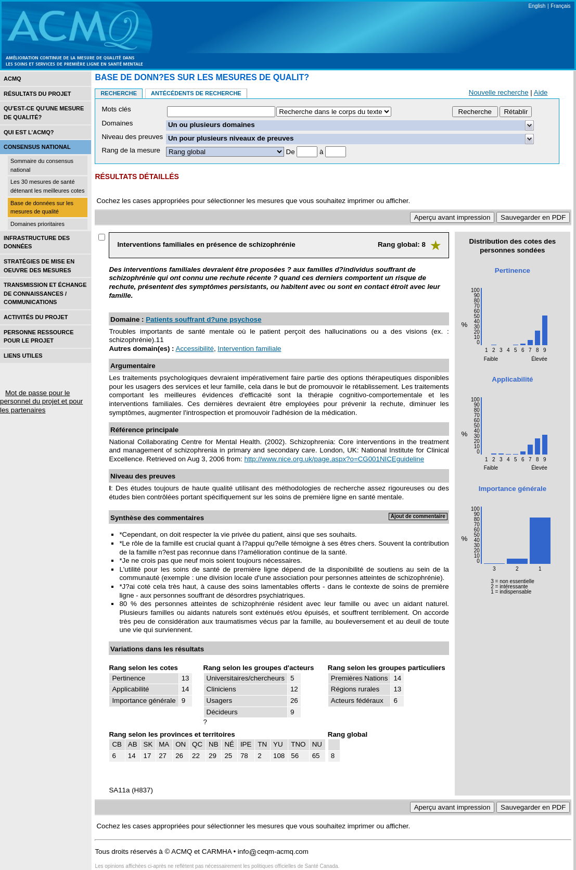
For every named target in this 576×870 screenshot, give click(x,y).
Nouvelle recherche (499, 92)
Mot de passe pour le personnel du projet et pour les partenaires (41, 401)
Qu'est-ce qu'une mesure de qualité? (44, 112)
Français (560, 6)
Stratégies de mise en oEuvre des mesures (39, 265)
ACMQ (12, 78)
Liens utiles (23, 355)
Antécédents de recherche (196, 93)
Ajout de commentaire (418, 516)
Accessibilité (195, 348)
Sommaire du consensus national (41, 165)
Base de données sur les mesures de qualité (41, 207)
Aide (541, 92)
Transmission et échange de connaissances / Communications (45, 293)
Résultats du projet (37, 94)
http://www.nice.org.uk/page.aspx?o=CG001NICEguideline (334, 459)
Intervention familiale (249, 348)
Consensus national (37, 147)
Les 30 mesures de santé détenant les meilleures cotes (47, 186)
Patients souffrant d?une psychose (203, 319)
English (536, 6)
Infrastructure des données (37, 242)
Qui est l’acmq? (29, 132)
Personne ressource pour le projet (38, 336)
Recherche (118, 93)
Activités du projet (36, 317)
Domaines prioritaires (37, 224)
